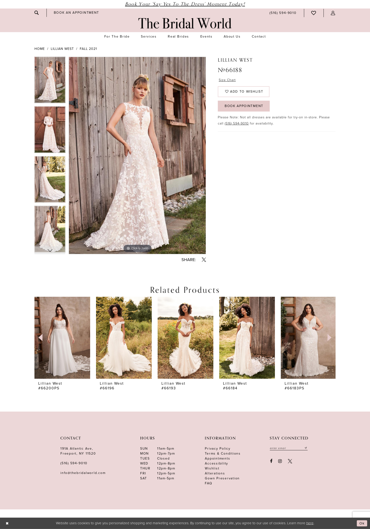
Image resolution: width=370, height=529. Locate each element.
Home (39, 49)
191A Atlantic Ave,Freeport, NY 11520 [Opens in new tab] (78, 451)
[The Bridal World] (185, 23)
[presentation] (62, 337)
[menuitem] (36, 13)
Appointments (217, 458)
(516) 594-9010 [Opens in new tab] (237, 125)
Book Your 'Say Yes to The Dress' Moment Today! (185, 4)
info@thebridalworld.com (82, 473)
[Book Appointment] (76, 13)
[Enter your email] (289, 448)
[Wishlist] (314, 13)
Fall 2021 (88, 49)
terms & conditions (223, 454)
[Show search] (36, 13)
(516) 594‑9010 (74, 463)
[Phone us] (283, 13)
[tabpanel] (49, 82)
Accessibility (216, 463)
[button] (333, 13)
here (310, 523)
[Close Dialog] (7, 523)
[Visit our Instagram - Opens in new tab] (280, 461)
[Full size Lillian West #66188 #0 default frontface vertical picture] (137, 155)
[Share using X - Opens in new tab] (204, 259)
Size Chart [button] (227, 80)
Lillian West (62, 49)
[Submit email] (306, 448)
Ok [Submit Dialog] (362, 523)
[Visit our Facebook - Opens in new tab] (271, 461)
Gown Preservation (222, 478)
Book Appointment (244, 108)
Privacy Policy (218, 449)
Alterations (215, 473)
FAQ (208, 483)
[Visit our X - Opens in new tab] (290, 461)
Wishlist (212, 468)
